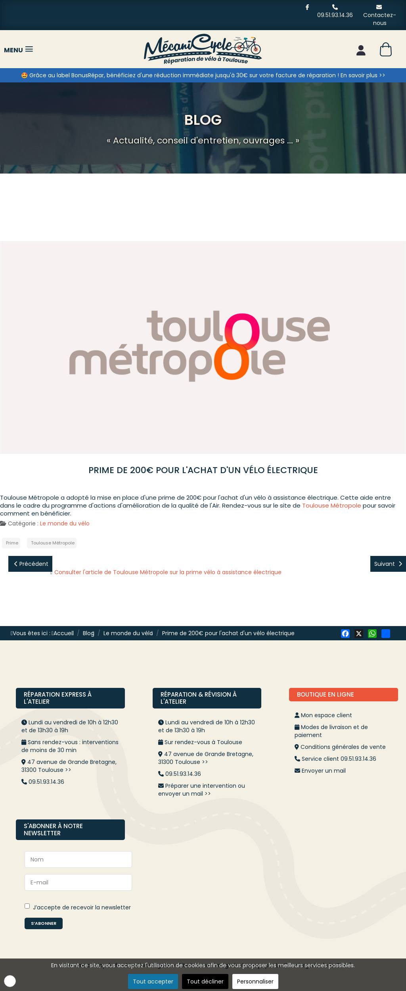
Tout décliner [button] (205, 981)
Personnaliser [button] (255, 981)
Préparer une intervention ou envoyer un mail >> (201, 790)
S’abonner (43, 923)
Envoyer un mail (324, 771)
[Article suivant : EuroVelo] (388, 564)
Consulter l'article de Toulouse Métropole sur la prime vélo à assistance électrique (168, 572)
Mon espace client (326, 715)
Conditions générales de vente (343, 747)
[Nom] (78, 859)
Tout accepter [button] (153, 981)
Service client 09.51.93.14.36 (339, 759)
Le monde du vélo (65, 523)
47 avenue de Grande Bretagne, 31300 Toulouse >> (69, 766)
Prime (12, 543)
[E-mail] (78, 882)
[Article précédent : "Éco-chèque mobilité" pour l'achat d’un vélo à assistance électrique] (30, 564)
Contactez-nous (379, 15)
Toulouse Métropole (331, 505)
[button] (10, 981)
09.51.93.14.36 (335, 11)
